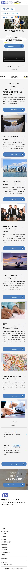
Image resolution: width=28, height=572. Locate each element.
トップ (3, 528)
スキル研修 (4, 544)
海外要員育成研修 (6, 542)
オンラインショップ (6, 565)
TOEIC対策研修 (5, 552)
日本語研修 (4, 547)
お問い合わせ (15, 485)
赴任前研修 (4, 549)
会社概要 (3, 534)
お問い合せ (4, 562)
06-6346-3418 (15, 479)
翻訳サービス (4, 558)
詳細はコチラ (17, 110)
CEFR (3, 555)
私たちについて (15, 46)
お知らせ (3, 536)
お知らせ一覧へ (17, 464)
